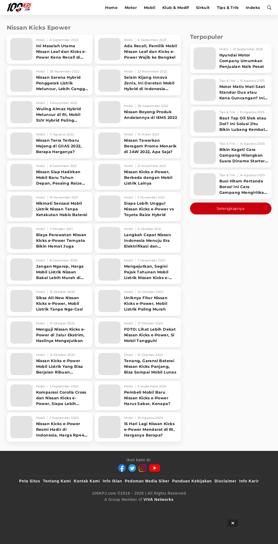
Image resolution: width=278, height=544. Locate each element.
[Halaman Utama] (21, 7)
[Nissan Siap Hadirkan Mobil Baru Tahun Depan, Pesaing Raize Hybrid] (50, 175)
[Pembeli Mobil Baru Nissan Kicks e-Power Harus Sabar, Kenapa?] (138, 395)
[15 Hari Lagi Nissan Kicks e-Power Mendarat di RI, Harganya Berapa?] (138, 427)
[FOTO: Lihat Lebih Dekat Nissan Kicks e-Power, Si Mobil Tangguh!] (138, 332)
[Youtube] (154, 468)
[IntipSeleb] (166, 508)
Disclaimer (225, 481)
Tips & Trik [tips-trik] (228, 7)
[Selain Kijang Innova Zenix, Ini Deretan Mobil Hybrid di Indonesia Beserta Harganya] (138, 80)
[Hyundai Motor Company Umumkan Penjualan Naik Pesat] (230, 58)
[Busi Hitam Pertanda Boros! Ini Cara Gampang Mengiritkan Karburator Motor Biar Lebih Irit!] (230, 184)
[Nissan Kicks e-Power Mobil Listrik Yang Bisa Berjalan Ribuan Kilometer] (50, 364)
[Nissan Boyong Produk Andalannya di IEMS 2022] (138, 112)
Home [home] (111, 7)
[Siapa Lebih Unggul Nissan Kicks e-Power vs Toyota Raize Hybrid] (138, 206)
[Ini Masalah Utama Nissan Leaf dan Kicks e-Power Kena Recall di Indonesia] (50, 49)
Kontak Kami (87, 481)
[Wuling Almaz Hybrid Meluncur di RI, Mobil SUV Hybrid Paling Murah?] (50, 112)
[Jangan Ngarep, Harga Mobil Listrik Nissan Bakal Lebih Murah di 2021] (50, 269)
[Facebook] (122, 468)
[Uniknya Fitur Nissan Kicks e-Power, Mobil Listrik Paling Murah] (138, 301)
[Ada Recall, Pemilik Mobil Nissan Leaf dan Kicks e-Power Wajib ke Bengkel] (138, 49)
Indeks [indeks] (253, 7)
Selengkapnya (231, 208)
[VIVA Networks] (159, 499)
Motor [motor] (131, 7)
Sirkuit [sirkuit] (203, 7)
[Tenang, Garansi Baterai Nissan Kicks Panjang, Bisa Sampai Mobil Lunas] (138, 364)
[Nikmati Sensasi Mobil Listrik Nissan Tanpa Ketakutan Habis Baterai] (50, 206)
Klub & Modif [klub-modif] (175, 7)
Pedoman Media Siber (147, 481)
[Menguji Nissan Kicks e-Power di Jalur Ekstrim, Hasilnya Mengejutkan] (50, 332)
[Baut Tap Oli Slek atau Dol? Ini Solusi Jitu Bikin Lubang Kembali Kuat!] (230, 121)
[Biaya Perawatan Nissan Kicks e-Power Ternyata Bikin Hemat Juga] (50, 238)
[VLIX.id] (133, 508)
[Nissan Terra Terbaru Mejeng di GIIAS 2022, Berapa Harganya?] (50, 143)
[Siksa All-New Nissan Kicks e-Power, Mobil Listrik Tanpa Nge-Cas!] (50, 301)
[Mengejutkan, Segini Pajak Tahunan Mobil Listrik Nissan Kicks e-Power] (138, 269)
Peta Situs (29, 481)
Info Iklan (112, 481)
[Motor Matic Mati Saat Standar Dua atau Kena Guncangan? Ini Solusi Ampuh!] (230, 90)
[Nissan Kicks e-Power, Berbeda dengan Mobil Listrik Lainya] (138, 175)
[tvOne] (144, 508)
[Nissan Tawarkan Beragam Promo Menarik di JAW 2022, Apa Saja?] (138, 143)
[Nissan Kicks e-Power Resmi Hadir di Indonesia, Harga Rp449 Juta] (50, 427)
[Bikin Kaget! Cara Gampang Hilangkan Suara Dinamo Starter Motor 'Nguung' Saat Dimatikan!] (230, 152)
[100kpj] (112, 508)
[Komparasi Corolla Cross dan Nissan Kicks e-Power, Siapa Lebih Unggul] (50, 395)
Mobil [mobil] (149, 7)
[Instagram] (142, 468)
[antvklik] (155, 508)
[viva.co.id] (101, 508)
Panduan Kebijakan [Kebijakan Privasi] (192, 481)
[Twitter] (132, 468)
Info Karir (249, 481)
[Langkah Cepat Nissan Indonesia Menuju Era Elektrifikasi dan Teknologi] (138, 238)
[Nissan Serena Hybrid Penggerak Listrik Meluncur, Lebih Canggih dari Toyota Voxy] (50, 80)
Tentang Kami (57, 481)
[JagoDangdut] (177, 508)
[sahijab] (122, 508)
